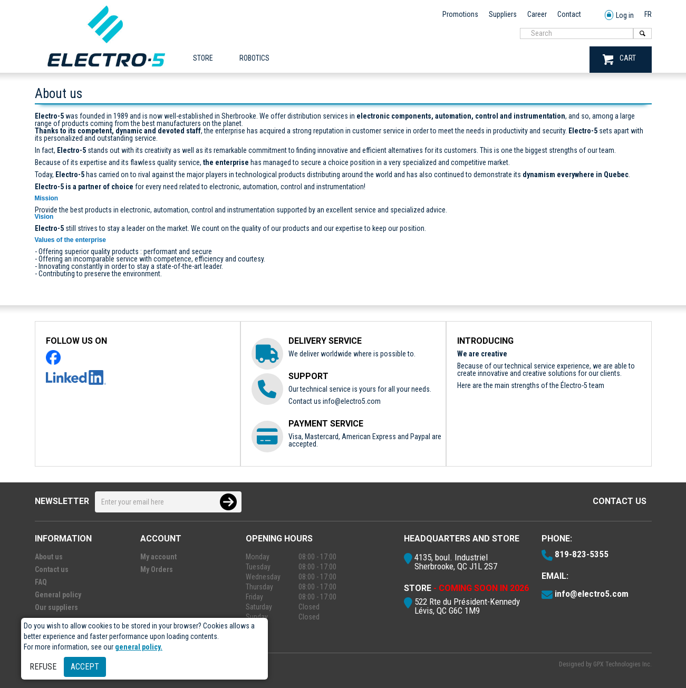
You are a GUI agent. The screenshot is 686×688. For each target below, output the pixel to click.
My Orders (156, 569)
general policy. (138, 647)
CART (619, 59)
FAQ (41, 582)
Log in (619, 16)
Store (203, 58)
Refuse (43, 667)
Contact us (619, 501)
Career (537, 14)
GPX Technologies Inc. (622, 664)
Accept (85, 667)
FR (648, 14)
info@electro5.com (352, 401)
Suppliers (503, 14)
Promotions (460, 14)
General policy (58, 594)
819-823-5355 (581, 554)
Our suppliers (56, 607)
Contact (569, 14)
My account (158, 557)
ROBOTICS (254, 58)
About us (49, 557)
